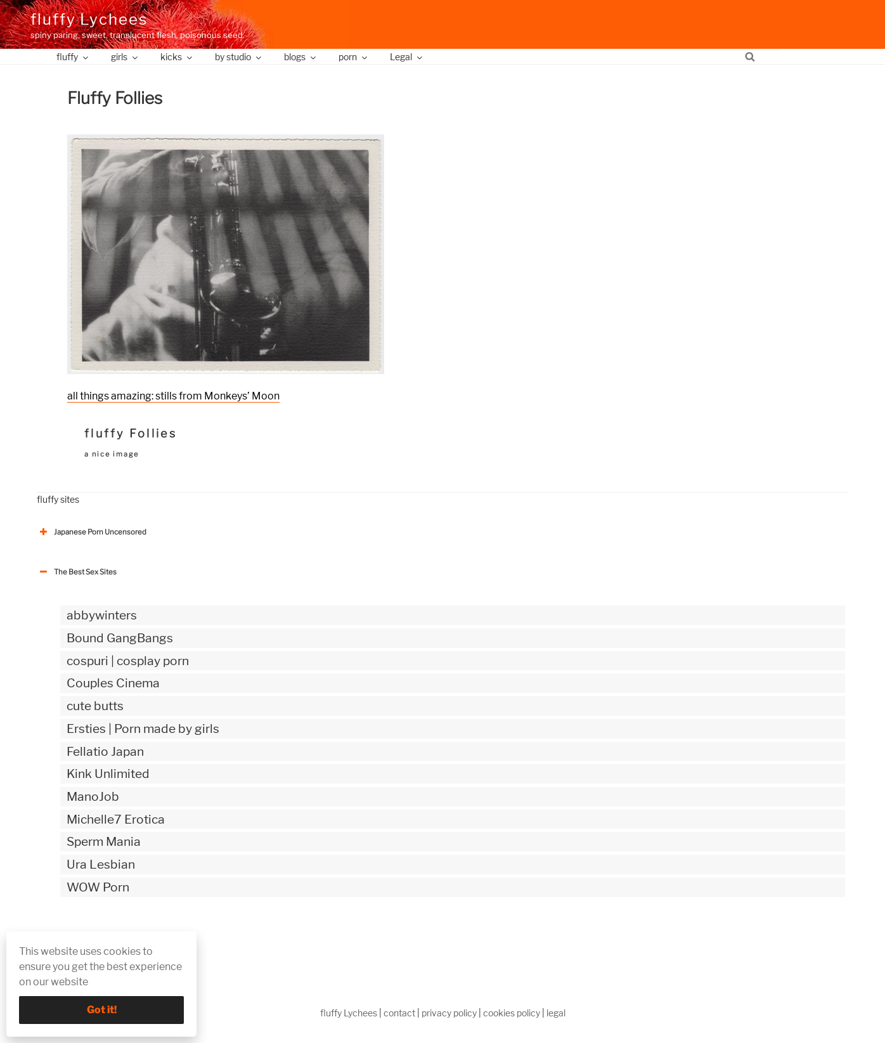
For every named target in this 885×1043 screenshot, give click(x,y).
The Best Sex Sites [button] (77, 572)
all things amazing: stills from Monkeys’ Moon (173, 396)
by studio (239, 56)
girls (125, 56)
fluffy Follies (130, 433)
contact (399, 1012)
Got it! (102, 1010)
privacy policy (449, 1012)
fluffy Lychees (89, 19)
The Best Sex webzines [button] (84, 939)
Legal (407, 56)
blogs (301, 56)
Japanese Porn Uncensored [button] (91, 532)
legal (555, 1012)
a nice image (111, 454)
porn (354, 56)
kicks (177, 56)
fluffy (73, 56)
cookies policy (511, 1012)
